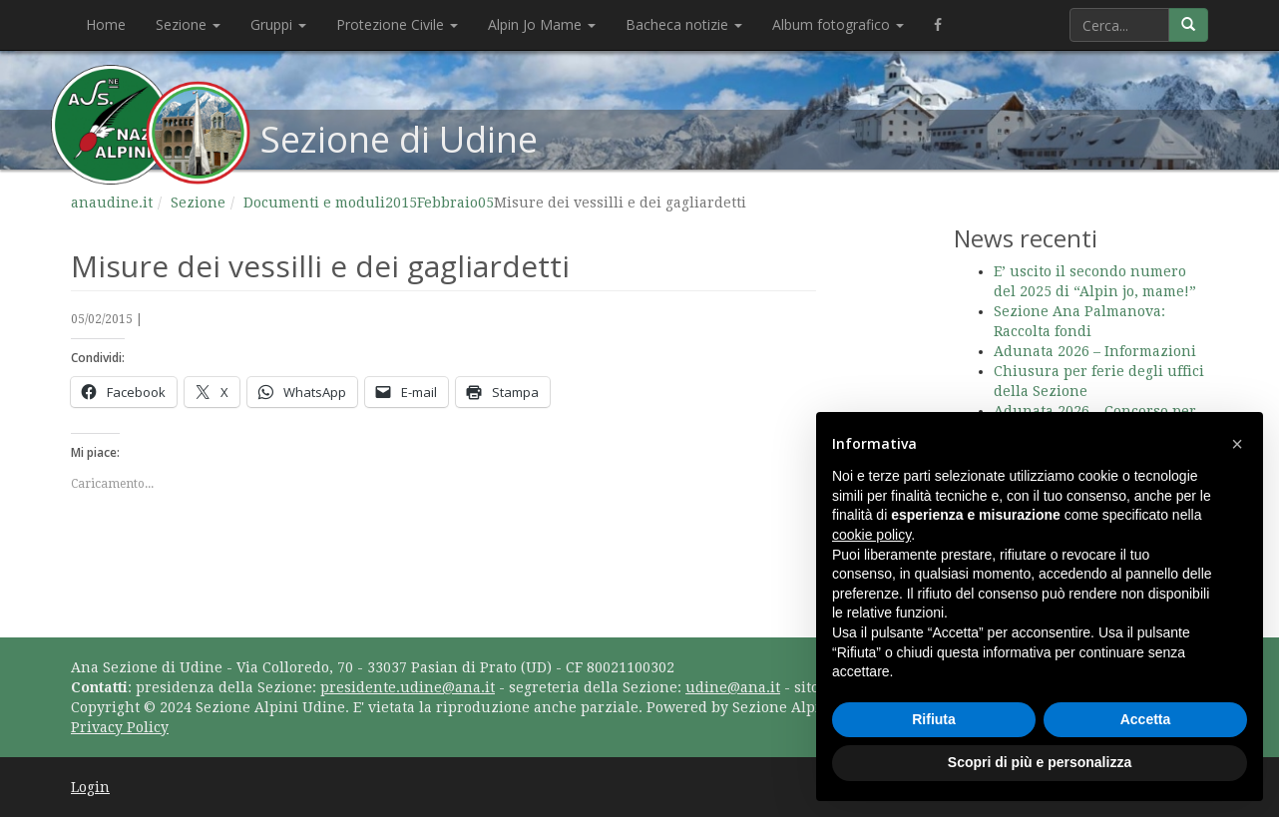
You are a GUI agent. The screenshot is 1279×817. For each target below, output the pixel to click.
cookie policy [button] (871, 535)
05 (486, 202)
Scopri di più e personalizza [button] (1039, 762)
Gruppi (278, 24)
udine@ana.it (732, 687)
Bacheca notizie (684, 24)
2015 (401, 202)
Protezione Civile (397, 24)
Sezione (188, 24)
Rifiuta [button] (934, 719)
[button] (1237, 444)
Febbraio (447, 202)
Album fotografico (838, 24)
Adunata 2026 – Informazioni (1095, 351)
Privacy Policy (120, 727)
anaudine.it (112, 202)
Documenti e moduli (314, 202)
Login (90, 787)
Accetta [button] (1145, 719)
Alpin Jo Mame (542, 24)
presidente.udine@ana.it (407, 687)
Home (106, 24)
